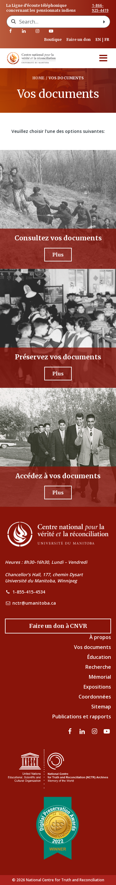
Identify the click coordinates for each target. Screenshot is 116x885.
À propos (100, 637)
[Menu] (103, 58)
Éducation (99, 657)
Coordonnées (95, 696)
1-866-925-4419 (100, 8)
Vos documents (92, 647)
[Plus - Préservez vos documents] (58, 373)
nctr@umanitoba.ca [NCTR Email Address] (34, 603)
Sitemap (101, 706)
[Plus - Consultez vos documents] (58, 254)
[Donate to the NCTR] (58, 626)
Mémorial (100, 676)
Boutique (53, 39)
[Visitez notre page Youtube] (51, 31)
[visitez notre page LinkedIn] (24, 31)
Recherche (98, 667)
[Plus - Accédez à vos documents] (58, 492)
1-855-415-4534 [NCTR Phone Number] (28, 592)
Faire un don (79, 39)
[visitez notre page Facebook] (10, 31)
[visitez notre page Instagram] (37, 31)
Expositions (97, 686)
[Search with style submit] (104, 21)
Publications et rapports (81, 716)
